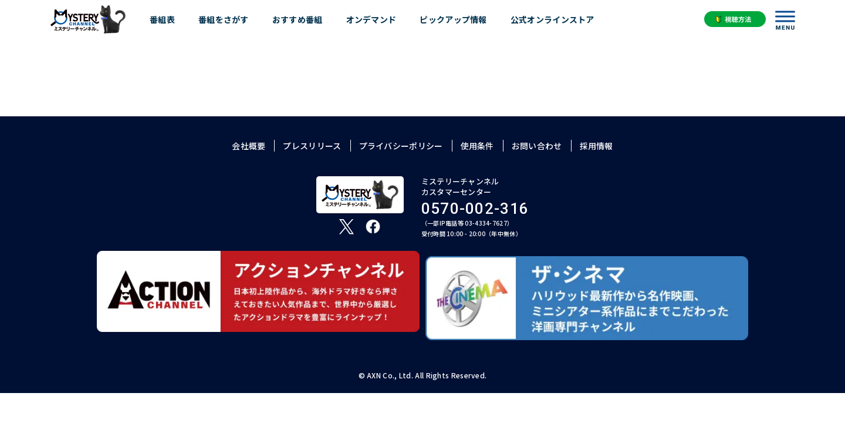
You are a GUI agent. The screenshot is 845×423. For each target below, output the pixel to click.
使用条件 (477, 146)
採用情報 (596, 146)
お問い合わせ (537, 146)
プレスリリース (312, 146)
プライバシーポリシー (401, 146)
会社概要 (248, 146)
